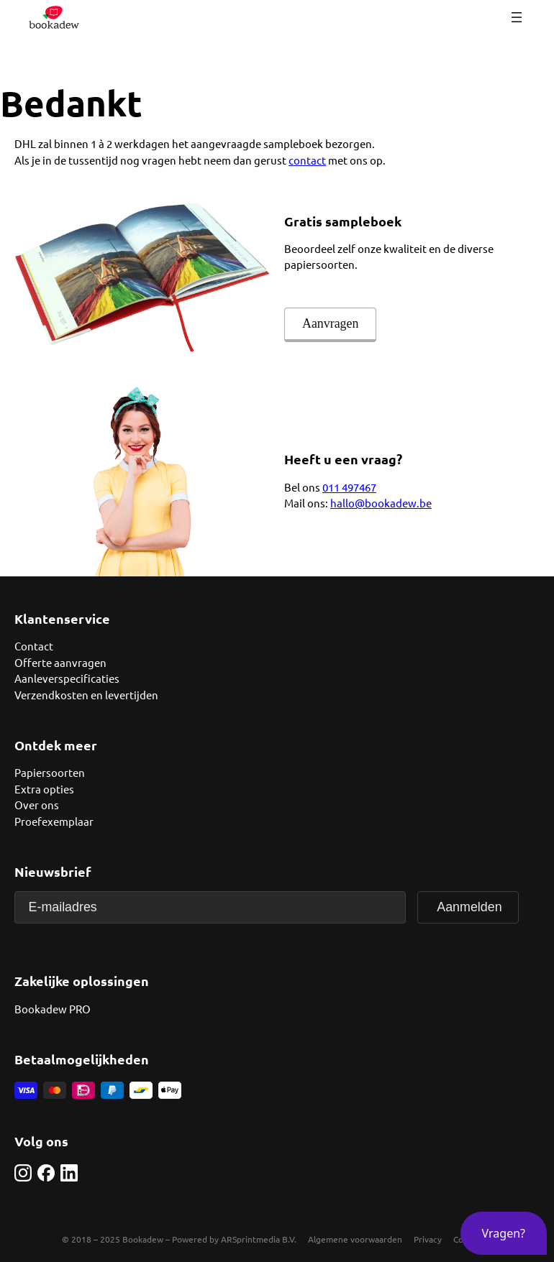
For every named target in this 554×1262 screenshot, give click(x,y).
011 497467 (349, 487)
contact (307, 160)
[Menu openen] (516, 17)
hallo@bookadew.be (381, 503)
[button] (503, 1233)
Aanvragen (330, 323)
